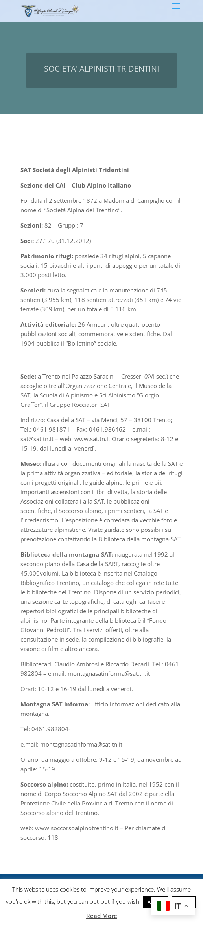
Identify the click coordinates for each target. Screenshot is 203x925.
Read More (101, 915)
